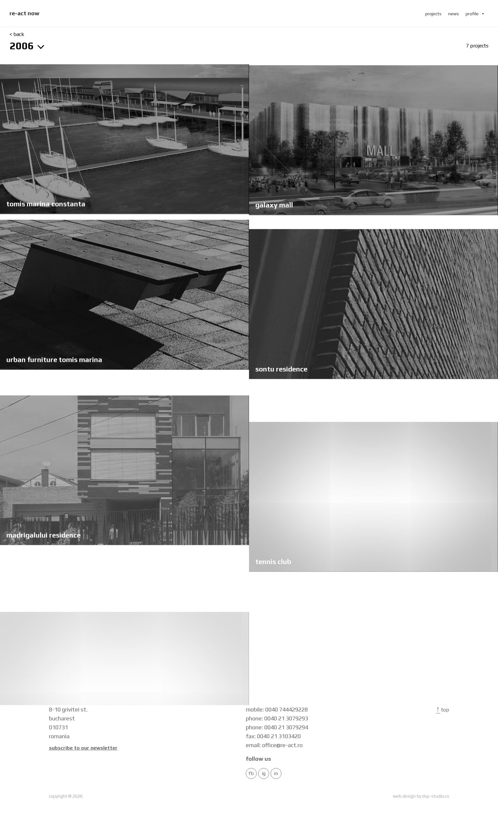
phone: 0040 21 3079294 (277, 727)
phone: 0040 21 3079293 (277, 718)
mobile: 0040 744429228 (277, 709)
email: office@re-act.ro (274, 745)
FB (251, 773)
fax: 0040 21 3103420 (273, 736)
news (453, 13)
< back (17, 34)
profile (475, 13)
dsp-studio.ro (435, 796)
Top (442, 710)
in (276, 773)
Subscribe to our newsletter (83, 748)
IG (264, 773)
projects (433, 13)
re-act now (24, 13)
